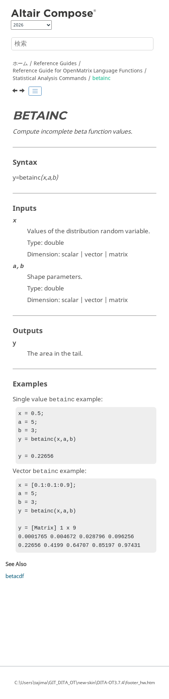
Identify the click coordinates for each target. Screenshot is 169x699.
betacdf (14, 586)
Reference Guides (55, 63)
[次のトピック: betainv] (23, 91)
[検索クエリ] (82, 43)
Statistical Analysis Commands (49, 78)
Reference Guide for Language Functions (78, 71)
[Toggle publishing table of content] (35, 91)
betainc (101, 78)
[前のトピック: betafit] (15, 91)
